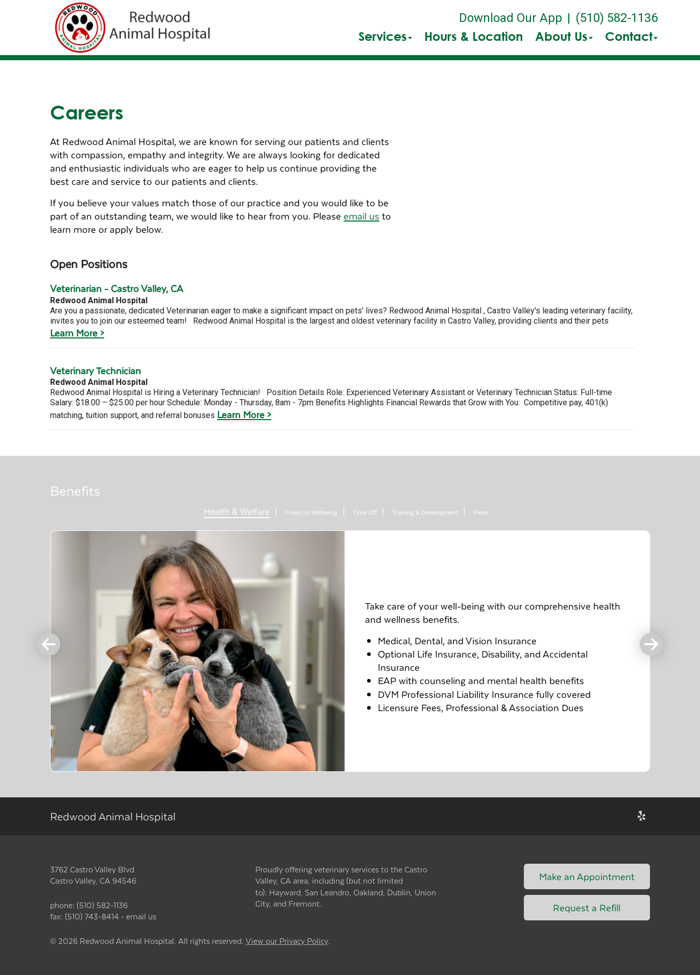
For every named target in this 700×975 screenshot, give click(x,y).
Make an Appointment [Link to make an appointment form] (587, 876)
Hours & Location (473, 36)
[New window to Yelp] (641, 816)
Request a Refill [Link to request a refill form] (586, 907)
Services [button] (385, 36)
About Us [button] (564, 36)
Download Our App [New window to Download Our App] (510, 18)
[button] (134, 27)
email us (361, 215)
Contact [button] (631, 36)
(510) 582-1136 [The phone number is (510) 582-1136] (616, 18)
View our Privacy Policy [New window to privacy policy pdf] (287, 941)
